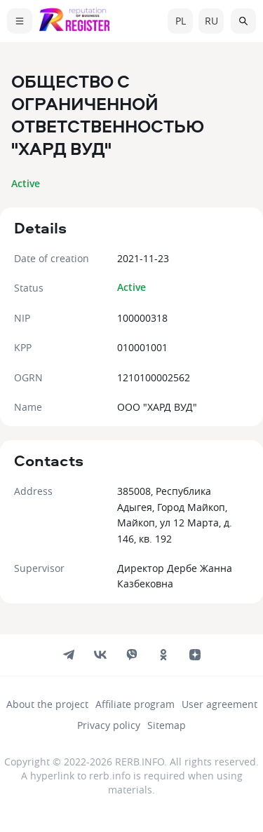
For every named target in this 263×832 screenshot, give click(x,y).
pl (180, 20)
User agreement (219, 704)
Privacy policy (108, 725)
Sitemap (166, 725)
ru (211, 20)
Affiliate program (135, 704)
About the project (47, 704)
